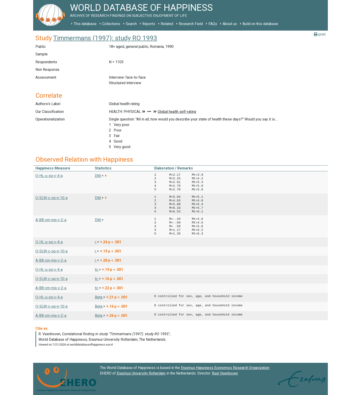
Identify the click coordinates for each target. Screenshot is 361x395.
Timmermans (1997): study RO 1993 (105, 38)
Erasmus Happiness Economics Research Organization (225, 368)
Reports (148, 24)
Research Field (191, 24)
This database (85, 24)
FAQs (212, 24)
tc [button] (97, 269)
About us (230, 24)
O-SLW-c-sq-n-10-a (51, 198)
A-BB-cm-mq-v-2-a (50, 220)
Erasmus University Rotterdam (141, 373)
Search (131, 24)
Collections (111, 24)
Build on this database (260, 24)
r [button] (96, 242)
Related (167, 24)
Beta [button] (99, 297)
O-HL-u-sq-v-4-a (49, 176)
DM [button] (98, 176)
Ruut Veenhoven (225, 373)
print (320, 34)
